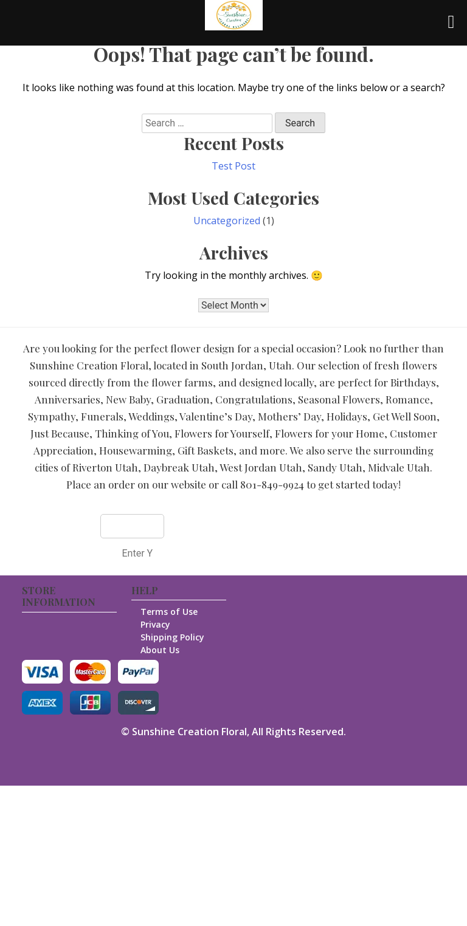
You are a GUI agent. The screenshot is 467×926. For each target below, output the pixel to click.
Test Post (233, 166)
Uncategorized (226, 220)
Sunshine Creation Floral (189, 731)
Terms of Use (169, 611)
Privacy (155, 624)
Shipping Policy (172, 637)
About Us (159, 650)
